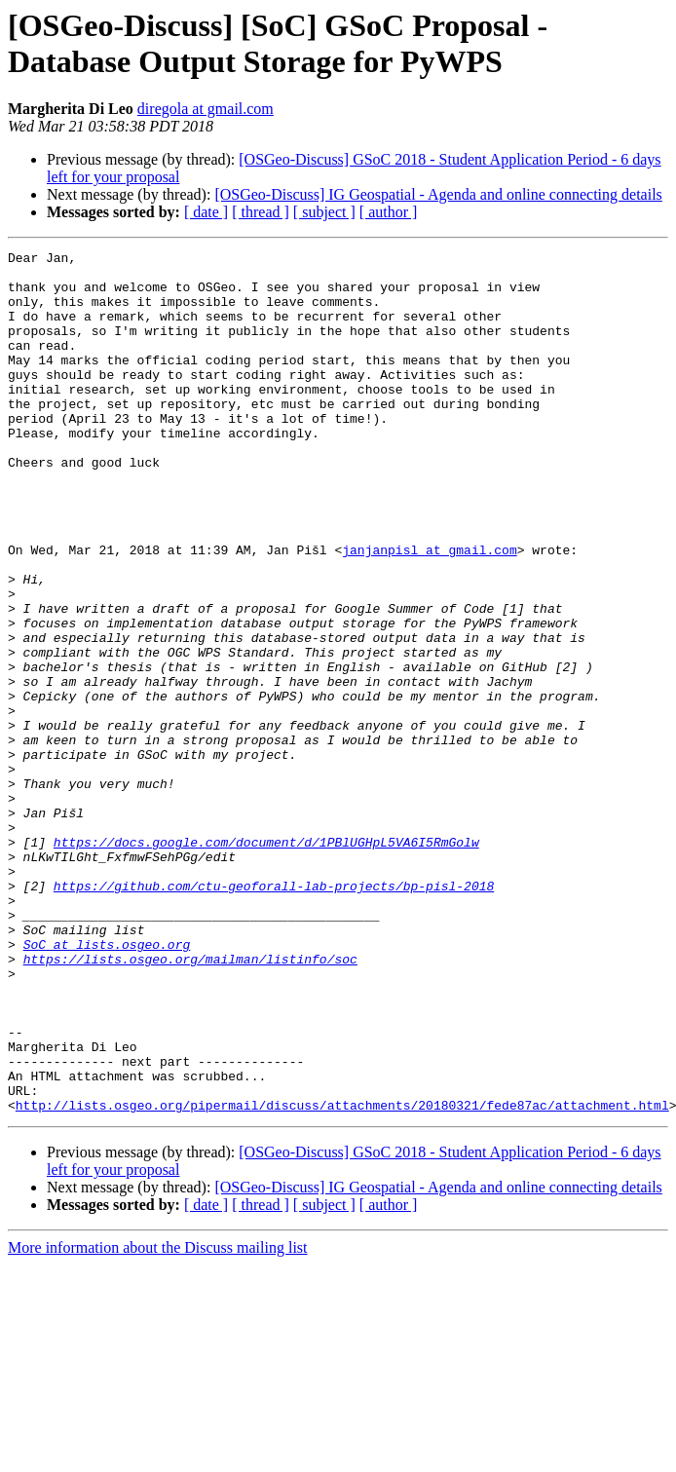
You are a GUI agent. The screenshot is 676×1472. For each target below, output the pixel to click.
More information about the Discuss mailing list (158, 1420)
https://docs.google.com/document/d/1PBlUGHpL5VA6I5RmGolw (266, 961)
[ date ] (206, 212)
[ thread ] (260, 212)
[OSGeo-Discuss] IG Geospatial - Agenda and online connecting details (437, 194)
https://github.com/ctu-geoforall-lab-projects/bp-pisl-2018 (274, 1014)
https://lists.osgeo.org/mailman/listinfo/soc (190, 1102)
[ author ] (388, 212)
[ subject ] (324, 212)
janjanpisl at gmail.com (429, 611)
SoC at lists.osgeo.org (107, 1084)
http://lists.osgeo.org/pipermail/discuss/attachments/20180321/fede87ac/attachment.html (342, 1277)
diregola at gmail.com (205, 108)
